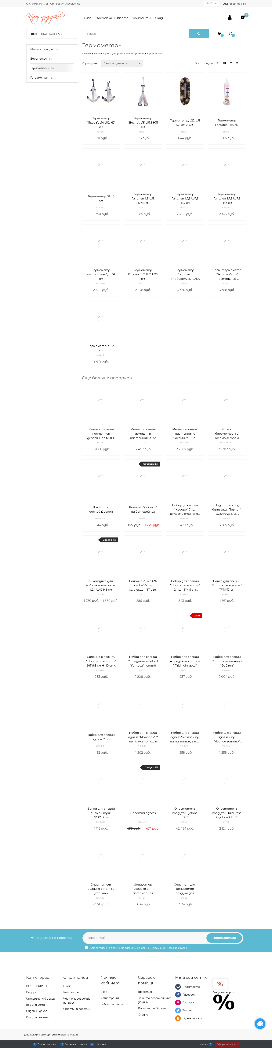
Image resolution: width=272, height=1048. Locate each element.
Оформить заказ (228, 1044)
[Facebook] (178, 995)
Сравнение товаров (76, 1044)
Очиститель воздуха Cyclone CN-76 (185, 813)
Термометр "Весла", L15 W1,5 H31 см (143, 122)
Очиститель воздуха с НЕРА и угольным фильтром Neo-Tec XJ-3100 (101, 889)
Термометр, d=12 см (101, 348)
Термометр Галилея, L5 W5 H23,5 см (143, 198)
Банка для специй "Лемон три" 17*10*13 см (101, 813)
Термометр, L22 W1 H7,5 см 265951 (185, 123)
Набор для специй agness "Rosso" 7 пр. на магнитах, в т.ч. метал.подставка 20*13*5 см (185, 737)
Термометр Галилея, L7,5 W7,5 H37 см (185, 198)
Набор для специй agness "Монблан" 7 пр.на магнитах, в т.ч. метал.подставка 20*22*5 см (143, 737)
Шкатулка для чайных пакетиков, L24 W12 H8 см (101, 585)
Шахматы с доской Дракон (101, 509)
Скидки (160, 18)
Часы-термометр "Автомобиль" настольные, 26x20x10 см (226, 274)
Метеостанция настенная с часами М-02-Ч (185, 433)
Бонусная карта (223, 992)
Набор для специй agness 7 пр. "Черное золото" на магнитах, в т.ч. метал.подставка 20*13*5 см (227, 737)
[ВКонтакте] (178, 987)
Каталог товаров (48, 33)
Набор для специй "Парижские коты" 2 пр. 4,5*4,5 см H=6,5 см (185, 585)
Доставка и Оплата (112, 18)
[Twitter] (178, 1010)
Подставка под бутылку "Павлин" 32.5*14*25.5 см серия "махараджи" (227, 509)
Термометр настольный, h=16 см (101, 274)
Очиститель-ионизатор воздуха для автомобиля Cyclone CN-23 (185, 889)
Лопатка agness (143, 813)
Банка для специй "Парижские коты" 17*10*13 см (227, 585)
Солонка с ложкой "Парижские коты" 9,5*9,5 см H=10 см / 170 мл (101, 661)
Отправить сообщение (65, 3)
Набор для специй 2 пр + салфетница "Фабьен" (227, 661)
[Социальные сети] (260, 1023)
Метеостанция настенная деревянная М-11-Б (101, 433)
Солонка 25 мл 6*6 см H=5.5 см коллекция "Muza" (143, 585)
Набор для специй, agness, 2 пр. (101, 737)
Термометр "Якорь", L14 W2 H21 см (101, 122)
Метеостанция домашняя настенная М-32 (143, 433)
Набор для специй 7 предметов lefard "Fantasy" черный (143, 661)
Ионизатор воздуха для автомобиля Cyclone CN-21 (143, 889)
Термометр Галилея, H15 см (226, 123)
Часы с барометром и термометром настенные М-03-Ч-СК (227, 433)
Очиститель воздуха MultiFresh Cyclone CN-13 (226, 813)
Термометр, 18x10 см (101, 199)
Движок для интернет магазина (46, 1034)
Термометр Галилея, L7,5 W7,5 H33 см (226, 198)
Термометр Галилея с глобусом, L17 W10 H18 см (185, 274)
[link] (224, 63)
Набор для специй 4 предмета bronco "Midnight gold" (185, 661)
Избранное (101, 1044)
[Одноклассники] (178, 1018)
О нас (87, 18)
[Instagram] (178, 1002)
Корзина (203, 1044)
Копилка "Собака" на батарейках (143, 509)
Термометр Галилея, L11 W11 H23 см (143, 274)
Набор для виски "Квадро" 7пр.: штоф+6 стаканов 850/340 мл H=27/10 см (185, 509)
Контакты (142, 18)
